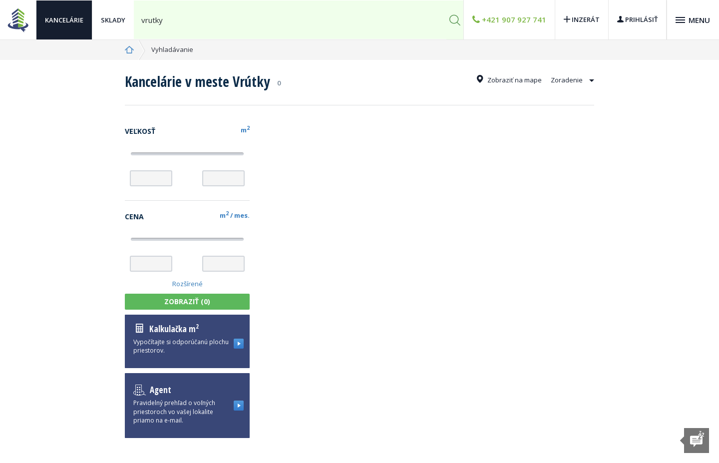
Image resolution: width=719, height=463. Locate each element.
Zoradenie (572, 79)
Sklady (113, 19)
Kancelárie (64, 19)
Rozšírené (187, 283)
